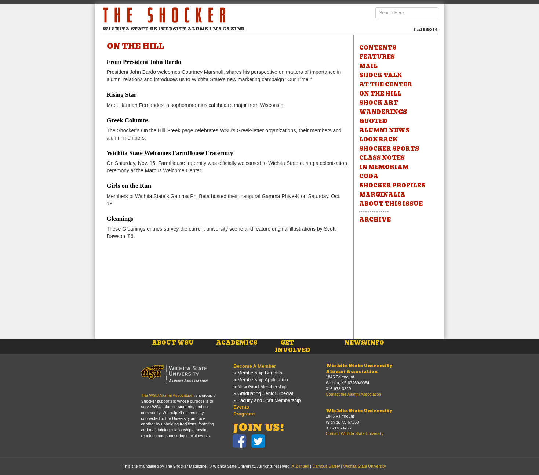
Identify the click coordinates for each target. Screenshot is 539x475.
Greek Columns (128, 120)
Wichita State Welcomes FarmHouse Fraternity (170, 153)
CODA (368, 176)
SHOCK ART (378, 103)
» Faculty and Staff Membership (267, 400)
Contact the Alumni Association (353, 394)
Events (241, 407)
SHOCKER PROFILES (392, 185)
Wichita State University (359, 410)
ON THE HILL (380, 94)
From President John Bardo (144, 61)
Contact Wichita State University (354, 433)
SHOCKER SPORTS (389, 149)
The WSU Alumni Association (167, 395)
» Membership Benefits (257, 372)
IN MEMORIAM (384, 167)
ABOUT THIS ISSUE (391, 204)
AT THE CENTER (385, 84)
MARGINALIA (382, 195)
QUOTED (373, 121)
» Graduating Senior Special (263, 393)
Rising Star (122, 94)
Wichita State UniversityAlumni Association (359, 368)
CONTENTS (377, 48)
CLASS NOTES (382, 158)
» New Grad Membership (260, 386)
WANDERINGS (383, 112)
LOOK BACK (378, 140)
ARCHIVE (375, 220)
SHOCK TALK (380, 75)
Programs (244, 414)
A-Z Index (300, 466)
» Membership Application (260, 379)
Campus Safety (326, 466)
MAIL (368, 66)
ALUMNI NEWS (384, 130)
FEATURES (377, 57)
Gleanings (120, 218)
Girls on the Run (129, 185)
